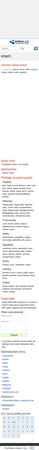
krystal (5, 359)
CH (13, 422)
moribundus (8, 355)
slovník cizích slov (11, 392)
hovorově (7, 69)
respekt (34, 69)
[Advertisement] (19, 19)
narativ (6, 377)
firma (5, 374)
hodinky (6, 381)
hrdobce (6, 370)
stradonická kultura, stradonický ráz (18, 400)
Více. (25, 448)
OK (31, 448)
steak (5, 363)
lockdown (7, 388)
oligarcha (7, 385)
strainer (5, 409)
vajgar (5, 366)
